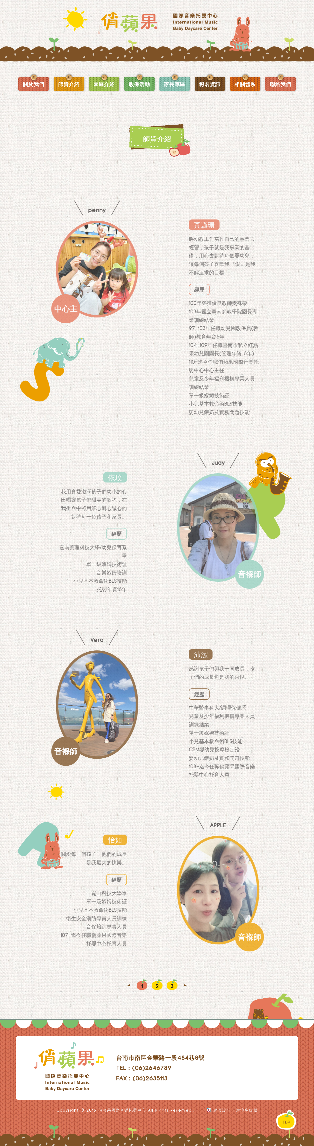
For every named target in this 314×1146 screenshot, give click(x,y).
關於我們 (33, 84)
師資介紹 (68, 84)
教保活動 (139, 84)
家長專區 (174, 84)
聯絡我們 (280, 84)
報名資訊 (210, 84)
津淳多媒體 (247, 1110)
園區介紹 (104, 84)
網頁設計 (222, 1110)
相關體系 (245, 84)
